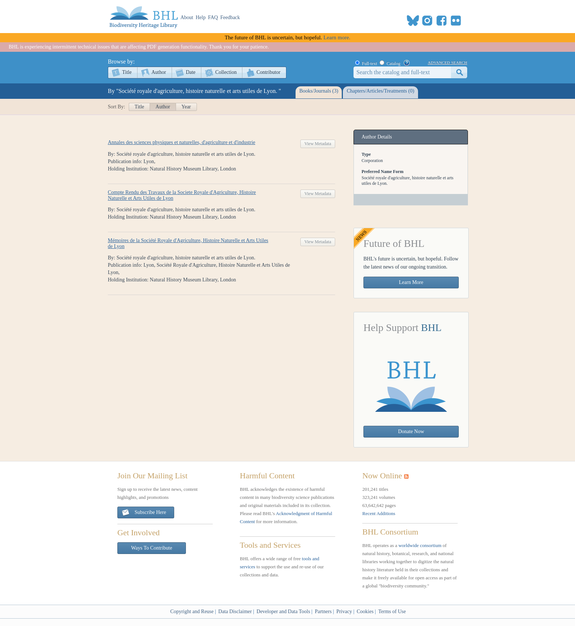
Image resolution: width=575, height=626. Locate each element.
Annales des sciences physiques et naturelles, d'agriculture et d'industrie (181, 142)
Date (190, 72)
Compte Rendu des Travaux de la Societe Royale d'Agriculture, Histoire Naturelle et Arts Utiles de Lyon (182, 195)
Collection (226, 72)
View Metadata (317, 143)
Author (158, 72)
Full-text (369, 63)
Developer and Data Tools (283, 611)
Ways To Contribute (151, 548)
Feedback (230, 17)
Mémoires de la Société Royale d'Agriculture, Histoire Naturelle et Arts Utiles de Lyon (188, 243)
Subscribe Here (143, 513)
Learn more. (336, 37)
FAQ (213, 17)
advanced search (447, 62)
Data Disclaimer (235, 611)
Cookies (365, 611)
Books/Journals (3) (318, 91)
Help (201, 17)
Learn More (411, 282)
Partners (323, 611)
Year (186, 106)
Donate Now (411, 431)
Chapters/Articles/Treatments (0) (380, 91)
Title (127, 72)
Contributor (268, 72)
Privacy (344, 611)
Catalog (393, 63)
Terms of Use (392, 611)
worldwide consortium (419, 545)
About (186, 17)
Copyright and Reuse (191, 611)
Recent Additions (378, 513)
